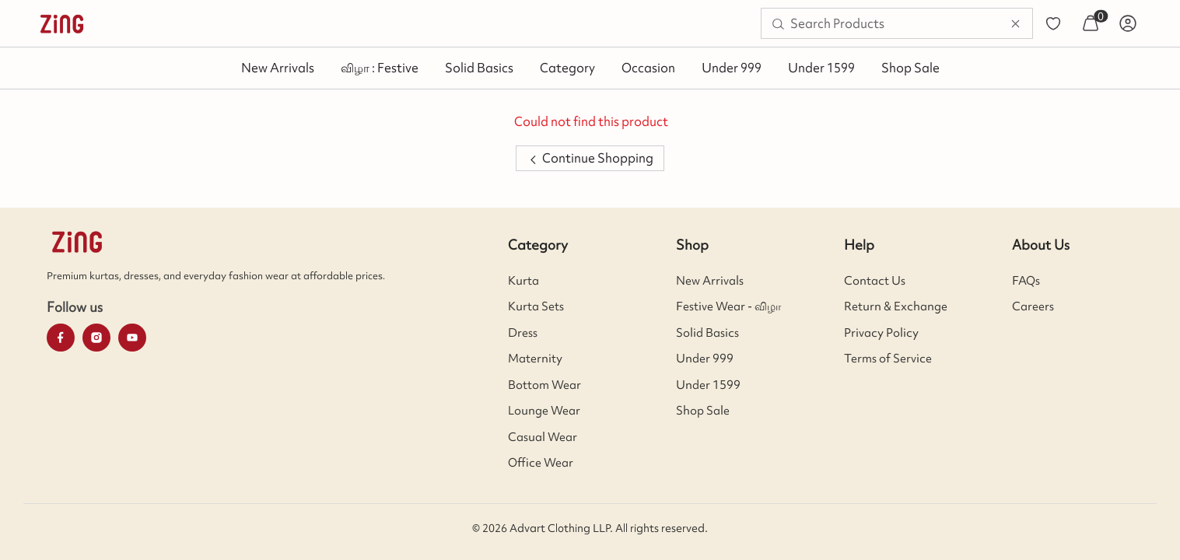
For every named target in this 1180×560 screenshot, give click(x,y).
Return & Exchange (895, 306)
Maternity (535, 358)
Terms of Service (888, 358)
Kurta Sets (536, 306)
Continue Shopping (590, 157)
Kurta (523, 281)
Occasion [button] (648, 67)
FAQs (1026, 281)
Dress (522, 333)
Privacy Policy (881, 333)
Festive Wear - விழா (728, 306)
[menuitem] (62, 23)
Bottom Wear (544, 385)
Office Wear (540, 463)
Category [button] (567, 67)
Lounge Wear (544, 410)
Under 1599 (821, 67)
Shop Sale (910, 67)
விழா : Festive (379, 67)
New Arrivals (277, 67)
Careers (1033, 306)
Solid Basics (479, 67)
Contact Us (874, 281)
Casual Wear (542, 437)
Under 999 (732, 67)
